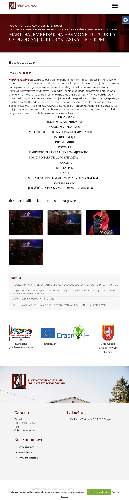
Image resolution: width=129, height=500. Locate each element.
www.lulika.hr (25, 452)
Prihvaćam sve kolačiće (99, 492)
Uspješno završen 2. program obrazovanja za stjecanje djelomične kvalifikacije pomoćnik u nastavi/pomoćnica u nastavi (64, 292)
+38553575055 (27, 423)
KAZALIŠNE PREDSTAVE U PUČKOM (33, 299)
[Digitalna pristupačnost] (125, 20)
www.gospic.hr (26, 447)
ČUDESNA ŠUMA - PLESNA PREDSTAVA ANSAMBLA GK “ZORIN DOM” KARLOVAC (59, 305)
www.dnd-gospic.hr (28, 458)
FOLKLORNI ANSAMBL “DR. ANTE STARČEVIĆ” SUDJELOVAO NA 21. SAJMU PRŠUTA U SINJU (65, 284)
